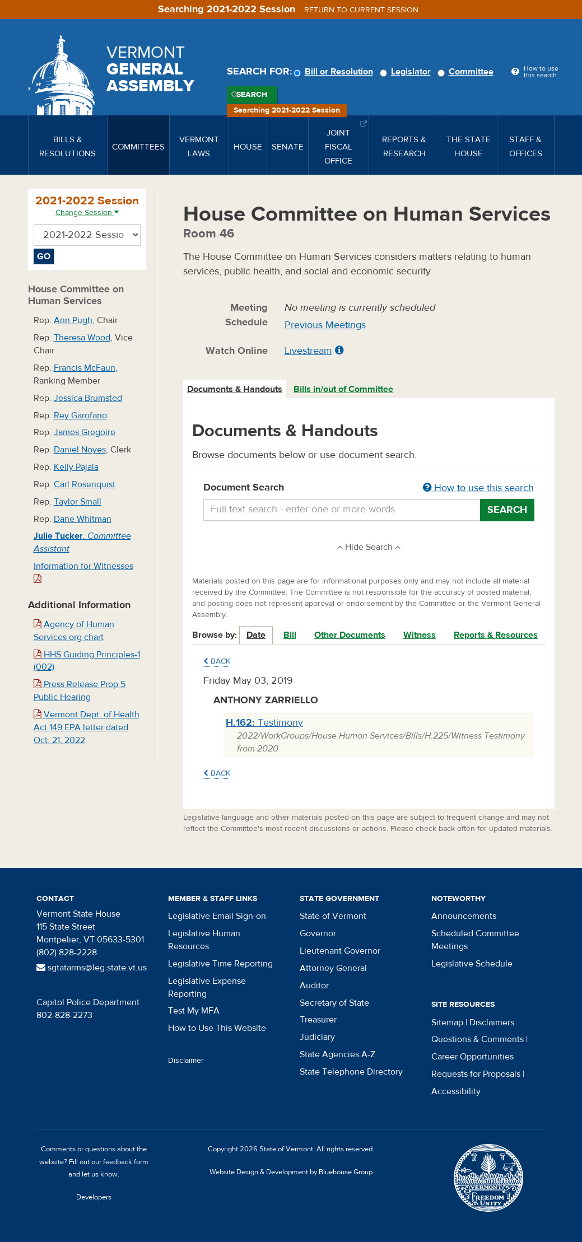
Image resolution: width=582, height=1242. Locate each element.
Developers (93, 1197)
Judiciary (317, 1037)
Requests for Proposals (475, 1074)
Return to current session (361, 10)
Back (216, 661)
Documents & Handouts (234, 389)
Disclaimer (186, 1061)
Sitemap (447, 1022)
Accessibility (456, 1091)
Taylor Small (77, 501)
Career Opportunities (472, 1056)
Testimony (264, 722)
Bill (289, 635)
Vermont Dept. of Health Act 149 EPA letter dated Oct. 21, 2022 (86, 727)
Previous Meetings (325, 325)
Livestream (308, 350)
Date (256, 635)
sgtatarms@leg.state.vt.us (91, 967)
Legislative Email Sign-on (217, 916)
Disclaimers (491, 1022)
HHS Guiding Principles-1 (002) (87, 661)
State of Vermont (333, 916)
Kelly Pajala (76, 467)
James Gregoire (84, 432)
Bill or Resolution (335, 71)
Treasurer (318, 1019)
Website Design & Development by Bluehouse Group (291, 1172)
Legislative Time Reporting (220, 963)
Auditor (314, 985)
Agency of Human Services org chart (74, 631)
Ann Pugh (73, 320)
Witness (419, 635)
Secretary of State (334, 1002)
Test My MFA (194, 1010)
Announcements (463, 916)
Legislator (407, 71)
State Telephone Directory (351, 1071)
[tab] (235, 389)
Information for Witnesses (83, 572)
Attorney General (333, 968)
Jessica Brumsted (88, 398)
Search (251, 95)
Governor (318, 933)
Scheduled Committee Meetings (475, 940)
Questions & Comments (477, 1039)
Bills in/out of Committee (343, 389)
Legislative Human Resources (204, 940)
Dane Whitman (82, 519)
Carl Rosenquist (84, 484)
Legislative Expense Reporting (207, 987)
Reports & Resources (496, 635)
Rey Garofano (80, 415)
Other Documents (349, 635)
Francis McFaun (84, 367)
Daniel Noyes (80, 449)
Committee (467, 71)
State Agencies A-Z (337, 1054)
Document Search (368, 488)
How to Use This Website (217, 1028)
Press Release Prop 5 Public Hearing (79, 691)
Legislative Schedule (472, 963)
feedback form (125, 1161)
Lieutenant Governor (340, 950)
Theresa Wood (82, 337)
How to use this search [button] (478, 488)
